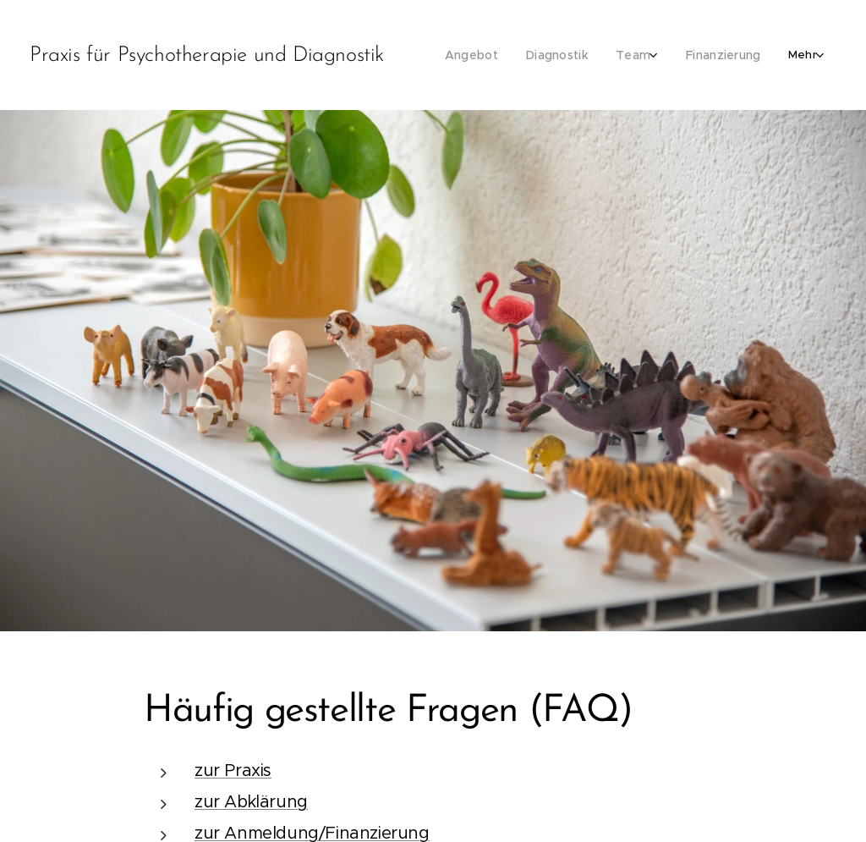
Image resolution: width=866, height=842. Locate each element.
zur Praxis (233, 770)
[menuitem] (484, 55)
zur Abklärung (251, 801)
